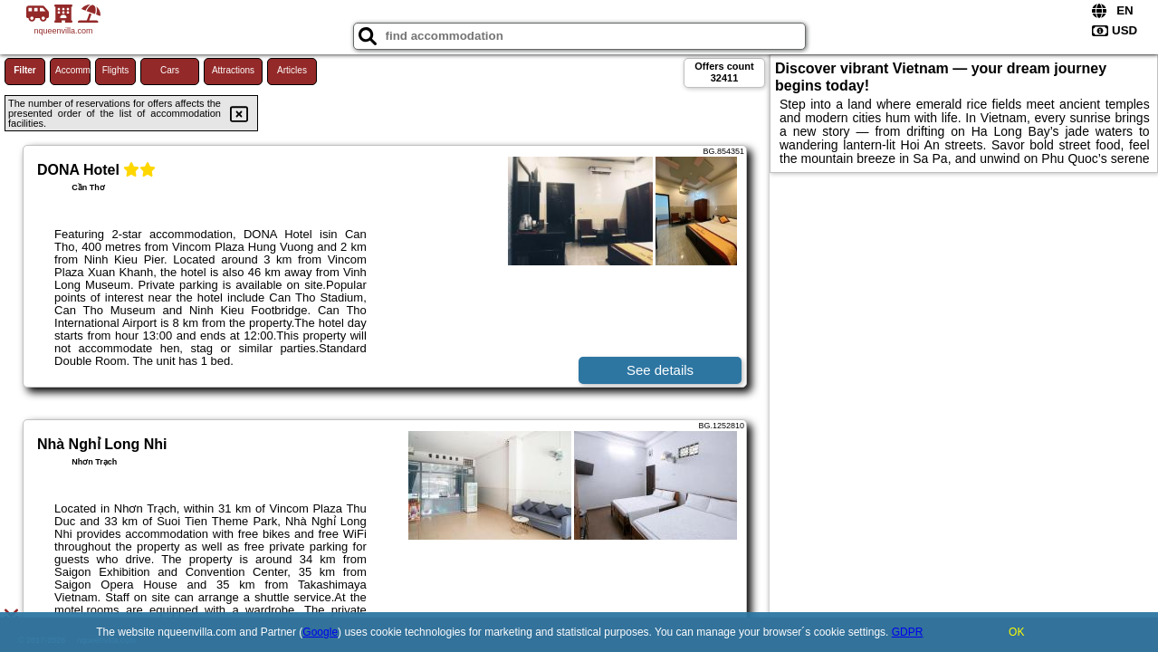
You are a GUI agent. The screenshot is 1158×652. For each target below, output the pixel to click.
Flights (115, 70)
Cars (169, 70)
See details (660, 370)
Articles (292, 70)
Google (320, 632)
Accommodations (73, 70)
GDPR (908, 632)
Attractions (233, 70)
